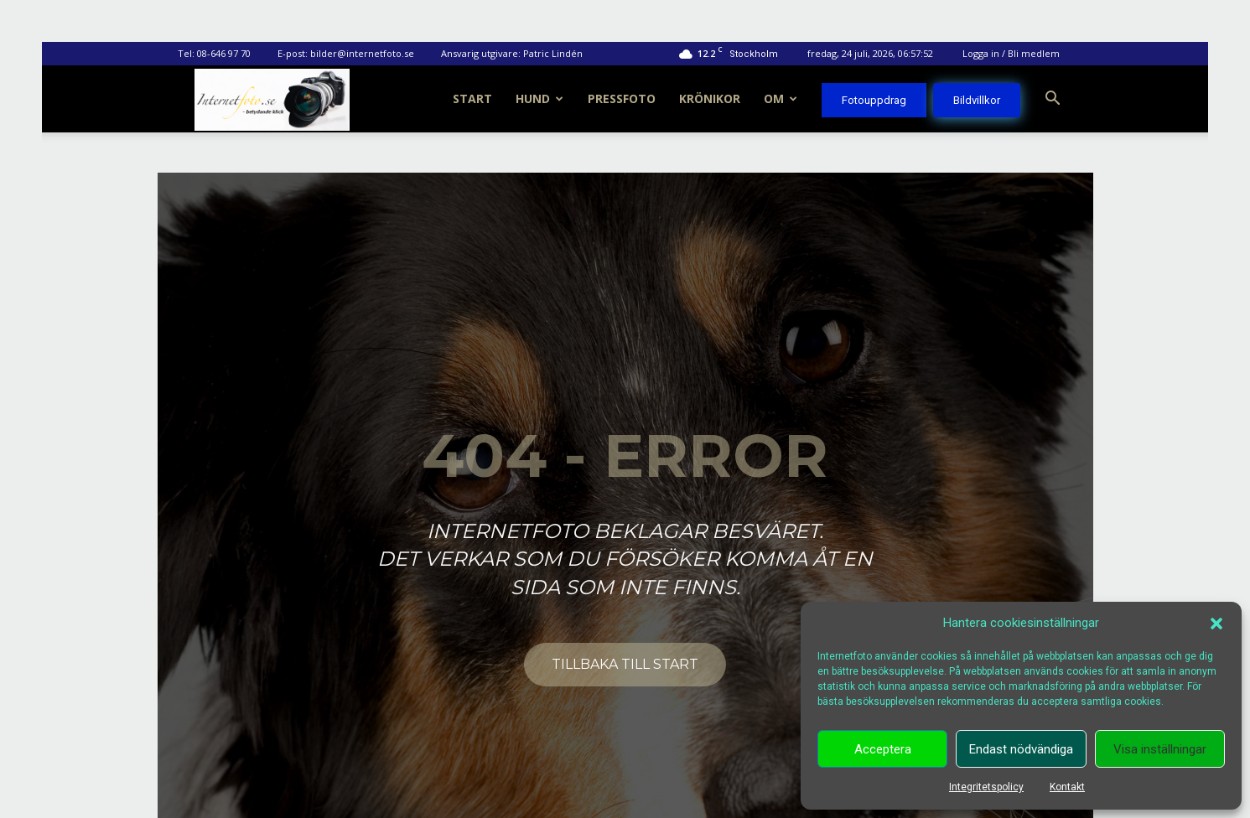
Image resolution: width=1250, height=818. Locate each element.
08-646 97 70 (224, 53)
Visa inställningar (1159, 749)
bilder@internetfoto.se (362, 53)
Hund (539, 98)
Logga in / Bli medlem (1011, 53)
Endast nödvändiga (1021, 749)
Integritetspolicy (986, 787)
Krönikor (709, 98)
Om (780, 98)
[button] (1216, 623)
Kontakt (1067, 787)
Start (472, 98)
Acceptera (882, 749)
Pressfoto (622, 98)
